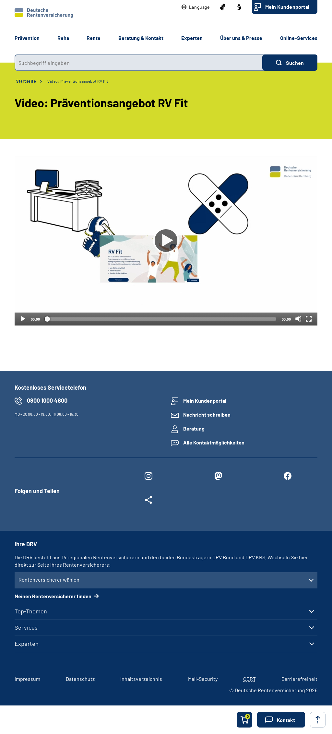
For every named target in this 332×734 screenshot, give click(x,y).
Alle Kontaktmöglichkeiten (213, 442)
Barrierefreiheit (299, 679)
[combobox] (138, 62)
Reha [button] (63, 38)
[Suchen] (289, 62)
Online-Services (298, 38)
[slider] (161, 319)
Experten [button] (192, 38)
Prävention (27, 38)
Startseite (26, 81)
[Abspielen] (166, 241)
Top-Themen (31, 611)
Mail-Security (203, 679)
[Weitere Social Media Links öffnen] (148, 501)
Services (26, 627)
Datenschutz (80, 679)
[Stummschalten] (298, 319)
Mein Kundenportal (287, 7)
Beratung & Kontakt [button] (140, 38)
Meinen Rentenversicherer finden (53, 596)
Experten (27, 643)
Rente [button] (94, 38)
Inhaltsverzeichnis (141, 679)
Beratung (194, 428)
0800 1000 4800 (47, 400)
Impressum (27, 679)
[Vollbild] (309, 319)
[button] (196, 7)
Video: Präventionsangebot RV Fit (77, 81)
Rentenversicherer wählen (48, 579)
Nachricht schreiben (207, 414)
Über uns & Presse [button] (241, 38)
